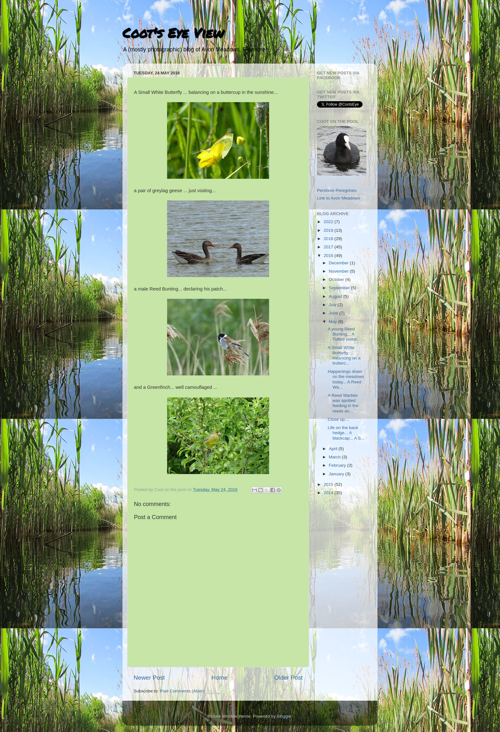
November (339, 271)
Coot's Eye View (173, 32)
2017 (329, 247)
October (337, 279)
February (338, 465)
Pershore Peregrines (337, 190)
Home (219, 677)
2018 (329, 238)
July (333, 304)
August (336, 296)
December (339, 262)
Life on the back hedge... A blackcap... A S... (346, 432)
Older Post (288, 677)
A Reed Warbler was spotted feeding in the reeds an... (343, 403)
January (337, 474)
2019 (329, 230)
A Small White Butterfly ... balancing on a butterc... (344, 355)
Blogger (284, 716)
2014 (329, 492)
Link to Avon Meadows (338, 198)
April (334, 448)
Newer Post (149, 677)
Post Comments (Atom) (182, 691)
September (340, 287)
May (333, 321)
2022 (329, 221)
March (335, 457)
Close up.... (338, 419)
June (334, 313)
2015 (329, 484)
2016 (329, 255)
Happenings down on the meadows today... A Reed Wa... (346, 379)
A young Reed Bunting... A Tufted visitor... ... (346, 334)
